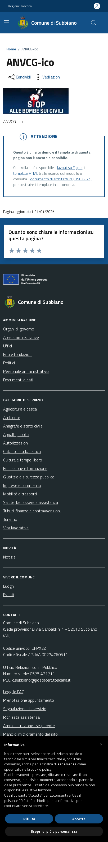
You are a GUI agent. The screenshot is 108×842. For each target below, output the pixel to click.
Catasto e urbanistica (22, 451)
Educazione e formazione (25, 468)
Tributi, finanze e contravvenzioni (32, 511)
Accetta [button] (79, 819)
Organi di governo (18, 329)
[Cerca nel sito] (93, 22)
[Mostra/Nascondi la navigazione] (6, 22)
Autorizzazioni (16, 443)
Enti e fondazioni (17, 354)
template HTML (25, 173)
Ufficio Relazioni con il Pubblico (30, 667)
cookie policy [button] (41, 769)
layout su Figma (69, 168)
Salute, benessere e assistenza (30, 502)
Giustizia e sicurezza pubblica (28, 477)
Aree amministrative (21, 337)
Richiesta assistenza (21, 717)
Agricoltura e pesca (20, 409)
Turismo (10, 519)
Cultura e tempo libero (22, 460)
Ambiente (11, 417)
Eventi (8, 594)
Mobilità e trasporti (20, 494)
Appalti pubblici (16, 434)
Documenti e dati (18, 380)
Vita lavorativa (16, 528)
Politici (9, 363)
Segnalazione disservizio (24, 708)
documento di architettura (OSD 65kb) (61, 179)
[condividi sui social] (19, 77)
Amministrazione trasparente (29, 725)
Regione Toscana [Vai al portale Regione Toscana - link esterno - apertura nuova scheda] (20, 6)
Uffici (7, 346)
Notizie (9, 557)
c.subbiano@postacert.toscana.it (41, 680)
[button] (101, 744)
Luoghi (9, 586)
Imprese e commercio (22, 485)
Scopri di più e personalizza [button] (54, 831)
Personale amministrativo (26, 371)
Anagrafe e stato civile (23, 426)
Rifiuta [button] (29, 819)
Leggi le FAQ (14, 691)
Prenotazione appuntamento (28, 700)
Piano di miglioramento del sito (30, 734)
